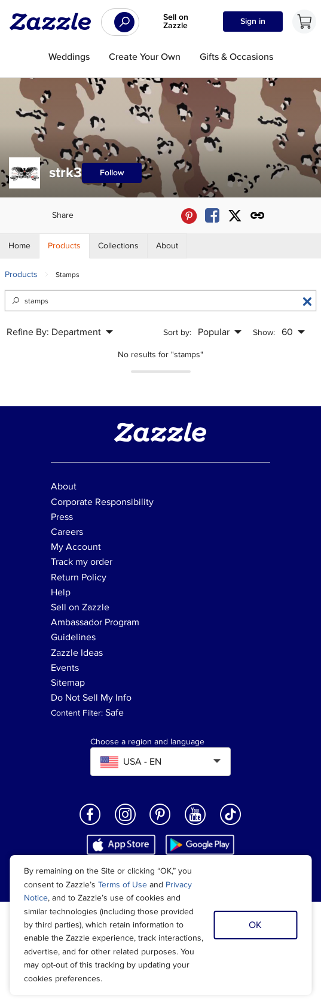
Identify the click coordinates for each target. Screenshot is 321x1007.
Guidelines (73, 637)
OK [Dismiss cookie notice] (255, 925)
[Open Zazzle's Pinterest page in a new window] (160, 824)
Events (65, 668)
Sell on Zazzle (175, 21)
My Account (76, 547)
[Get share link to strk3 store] (257, 215)
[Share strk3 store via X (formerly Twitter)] (235, 215)
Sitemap (68, 683)
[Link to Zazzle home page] (54, 21)
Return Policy (78, 577)
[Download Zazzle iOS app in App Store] (121, 844)
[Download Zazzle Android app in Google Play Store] (200, 844)
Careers (67, 532)
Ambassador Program (95, 622)
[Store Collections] (119, 245)
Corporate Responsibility (102, 502)
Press (62, 517)
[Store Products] (64, 245)
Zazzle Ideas (77, 653)
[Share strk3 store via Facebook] (212, 215)
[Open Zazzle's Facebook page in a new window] (90, 824)
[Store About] (167, 245)
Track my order (81, 562)
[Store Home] (19, 245)
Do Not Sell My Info (91, 698)
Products (21, 274)
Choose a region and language (147, 742)
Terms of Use (122, 885)
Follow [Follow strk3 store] (112, 173)
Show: (264, 332)
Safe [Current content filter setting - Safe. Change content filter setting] (114, 713)
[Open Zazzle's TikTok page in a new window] (230, 824)
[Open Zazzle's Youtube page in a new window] (195, 824)
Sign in (252, 21)
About (64, 486)
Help (61, 592)
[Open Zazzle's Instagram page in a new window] (125, 824)
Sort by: (177, 332)
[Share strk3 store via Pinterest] (189, 215)
